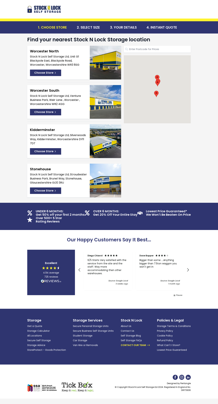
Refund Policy (165, 340)
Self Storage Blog (131, 335)
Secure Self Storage (39, 340)
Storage (34, 320)
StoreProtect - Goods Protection (46, 350)
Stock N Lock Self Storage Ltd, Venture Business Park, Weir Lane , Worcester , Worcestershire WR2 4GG (55, 100)
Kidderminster (42, 129)
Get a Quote (34, 326)
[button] (157, 83)
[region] (133, 270)
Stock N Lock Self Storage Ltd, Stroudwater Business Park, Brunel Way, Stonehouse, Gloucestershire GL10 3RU (58, 178)
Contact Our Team (135, 345)
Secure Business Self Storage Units (93, 331)
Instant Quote (164, 27)
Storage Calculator (38, 331)
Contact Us (127, 331)
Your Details (125, 27)
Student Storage (82, 335)
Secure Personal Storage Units (90, 326)
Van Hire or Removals (85, 345)
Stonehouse (40, 169)
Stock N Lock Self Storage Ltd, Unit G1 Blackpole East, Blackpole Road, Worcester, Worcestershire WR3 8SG (54, 61)
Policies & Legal (170, 320)
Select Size (90, 27)
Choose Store (54, 27)
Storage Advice (36, 345)
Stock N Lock (131, 320)
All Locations (34, 335)
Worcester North (44, 51)
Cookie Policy (165, 335)
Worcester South (44, 90)
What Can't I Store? (168, 345)
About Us (126, 326)
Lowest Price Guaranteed (172, 350)
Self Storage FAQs (131, 340)
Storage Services (88, 320)
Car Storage (80, 340)
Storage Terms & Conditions (174, 326)
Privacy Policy (165, 331)
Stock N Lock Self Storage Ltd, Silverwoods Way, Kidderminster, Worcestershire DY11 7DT (58, 139)
